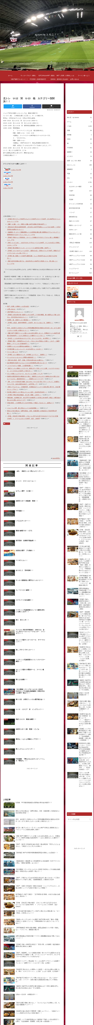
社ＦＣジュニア (80, 273)
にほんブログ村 (12, 170)
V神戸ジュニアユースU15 (80, 255)
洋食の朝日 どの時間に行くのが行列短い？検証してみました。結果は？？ (30, 403)
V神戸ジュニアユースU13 (80, 264)
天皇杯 (80, 199)
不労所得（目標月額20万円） (61, 1019)
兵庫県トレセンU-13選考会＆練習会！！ (19, 346)
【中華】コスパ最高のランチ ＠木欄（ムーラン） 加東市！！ (27, 354)
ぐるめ (79, 126)
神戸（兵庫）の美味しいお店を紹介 (18, 306)
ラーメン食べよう (12, 352)
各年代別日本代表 (80, 208)
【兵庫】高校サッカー (80, 251)
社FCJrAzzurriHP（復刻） (32, 1017)
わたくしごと (79, 165)
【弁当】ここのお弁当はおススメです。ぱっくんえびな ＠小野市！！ (29, 338)
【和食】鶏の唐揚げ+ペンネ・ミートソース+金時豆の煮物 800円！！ (29, 248)
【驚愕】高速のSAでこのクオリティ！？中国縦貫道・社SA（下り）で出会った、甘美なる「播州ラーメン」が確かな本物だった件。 (32, 296)
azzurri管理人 (21, 968)
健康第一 (79, 152)
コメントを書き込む (32, 957)
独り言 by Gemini (79, 117)
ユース (80, 238)
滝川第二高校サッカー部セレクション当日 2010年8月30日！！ (27, 392)
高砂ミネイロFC (80, 221)
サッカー (6, 423)
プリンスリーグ (80, 247)
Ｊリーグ (80, 212)
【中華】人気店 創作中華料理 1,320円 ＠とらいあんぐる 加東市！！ (30, 322)
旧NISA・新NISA (77, 1019)
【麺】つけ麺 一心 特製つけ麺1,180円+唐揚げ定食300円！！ (27, 224)
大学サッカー (80, 229)
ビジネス (79, 156)
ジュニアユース (80, 268)
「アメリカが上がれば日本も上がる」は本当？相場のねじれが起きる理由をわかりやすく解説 (32, 271)
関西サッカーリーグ (80, 225)
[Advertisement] (32, 89)
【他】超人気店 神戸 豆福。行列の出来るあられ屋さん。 (25, 360)
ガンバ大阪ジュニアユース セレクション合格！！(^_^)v (25, 373)
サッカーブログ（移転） (16, 1017)
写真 (79, 173)
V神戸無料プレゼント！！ (15, 312)
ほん (79, 178)
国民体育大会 (80, 216)
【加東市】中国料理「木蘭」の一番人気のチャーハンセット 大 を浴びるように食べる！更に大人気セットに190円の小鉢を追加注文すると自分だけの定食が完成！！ (32, 278)
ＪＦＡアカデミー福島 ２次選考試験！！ (20, 365)
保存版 (79, 134)
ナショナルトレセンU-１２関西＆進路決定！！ (21, 357)
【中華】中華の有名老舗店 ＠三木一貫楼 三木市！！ (24, 395)
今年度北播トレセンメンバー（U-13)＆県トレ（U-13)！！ (25, 349)
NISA (79, 139)
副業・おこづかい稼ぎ (79, 160)
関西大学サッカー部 (80, 234)
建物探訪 (79, 169)
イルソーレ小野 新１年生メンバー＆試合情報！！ (23, 408)
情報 (79, 130)
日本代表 (80, 195)
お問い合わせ (11, 309)
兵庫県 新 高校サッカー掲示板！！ (19, 320)
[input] (79, 819)
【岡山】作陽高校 (80, 242)
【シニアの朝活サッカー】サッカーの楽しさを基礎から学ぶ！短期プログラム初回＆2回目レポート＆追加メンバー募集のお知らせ (32, 289)
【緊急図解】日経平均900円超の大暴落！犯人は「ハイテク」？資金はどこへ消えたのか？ (32, 283)
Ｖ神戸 (80, 191)
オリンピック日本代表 (80, 204)
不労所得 (79, 147)
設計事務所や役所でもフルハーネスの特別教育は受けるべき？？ (27, 363)
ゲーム (79, 122)
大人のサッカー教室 (80, 186)
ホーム (5, 1017)
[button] (90, 819)
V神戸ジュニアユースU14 (80, 260)
